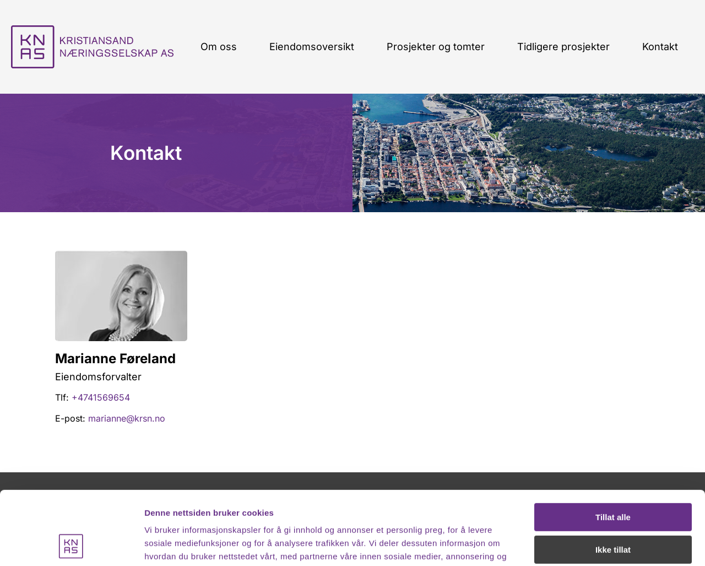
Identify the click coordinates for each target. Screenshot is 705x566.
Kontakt (660, 46)
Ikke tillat (613, 480)
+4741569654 (101, 397)
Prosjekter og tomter (436, 46)
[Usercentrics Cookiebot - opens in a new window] (71, 544)
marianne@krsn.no (126, 418)
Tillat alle (613, 448)
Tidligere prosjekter (563, 46)
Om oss (218, 46)
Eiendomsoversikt (311, 46)
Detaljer (159, 544)
